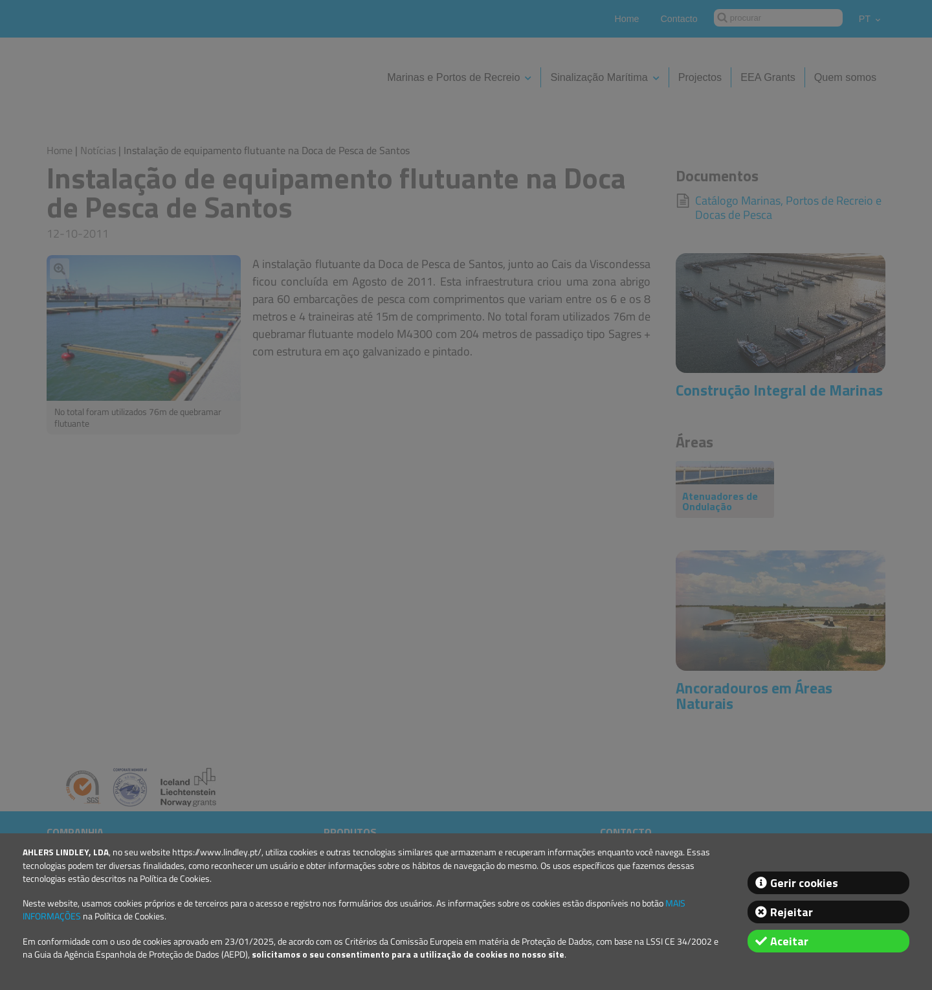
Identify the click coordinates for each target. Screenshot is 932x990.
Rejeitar (791, 912)
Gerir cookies (804, 883)
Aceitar (789, 941)
